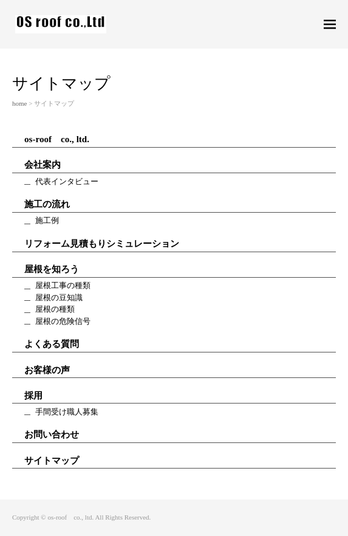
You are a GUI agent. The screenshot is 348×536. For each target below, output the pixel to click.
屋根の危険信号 (62, 321)
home (19, 103)
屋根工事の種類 (62, 285)
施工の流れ (47, 204)
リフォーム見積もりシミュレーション (101, 244)
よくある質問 (51, 344)
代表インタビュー (66, 181)
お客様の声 (47, 370)
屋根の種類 (55, 309)
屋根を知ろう (51, 269)
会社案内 (42, 165)
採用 (33, 395)
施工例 (47, 220)
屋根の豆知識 (59, 297)
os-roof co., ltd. (56, 139)
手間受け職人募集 (66, 411)
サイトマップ (51, 461)
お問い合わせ (51, 434)
